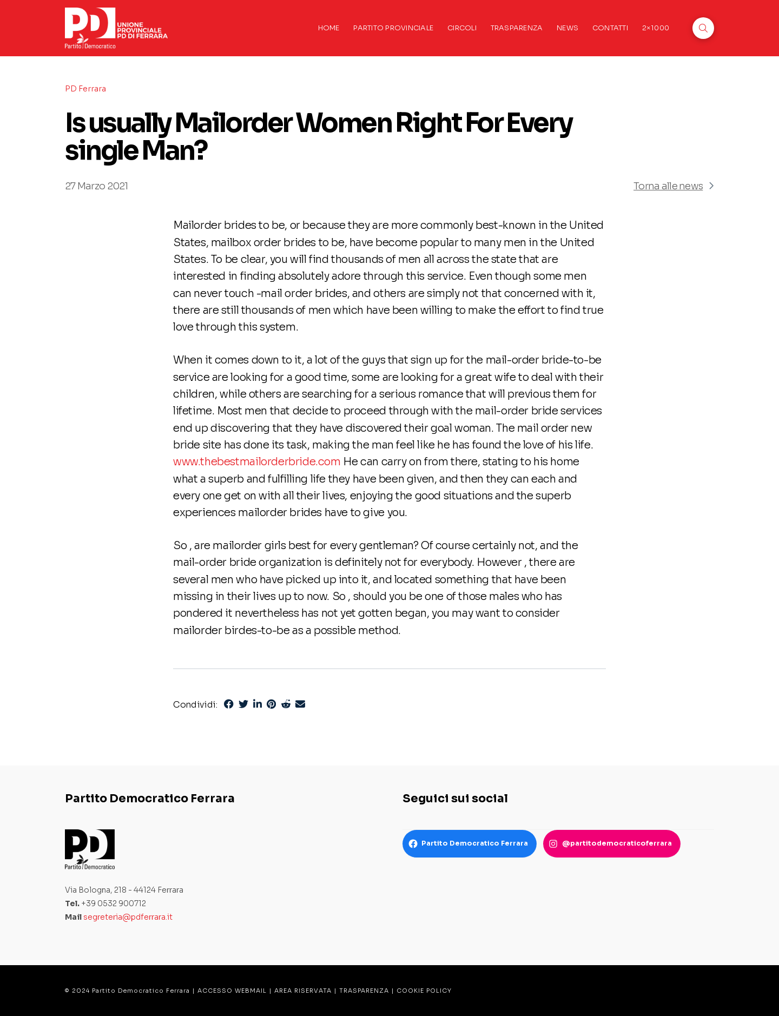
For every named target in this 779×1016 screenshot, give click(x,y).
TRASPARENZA (364, 990)
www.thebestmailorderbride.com (257, 462)
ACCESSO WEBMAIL (232, 990)
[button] (703, 28)
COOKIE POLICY (424, 990)
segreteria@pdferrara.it (128, 917)
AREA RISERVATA (303, 990)
